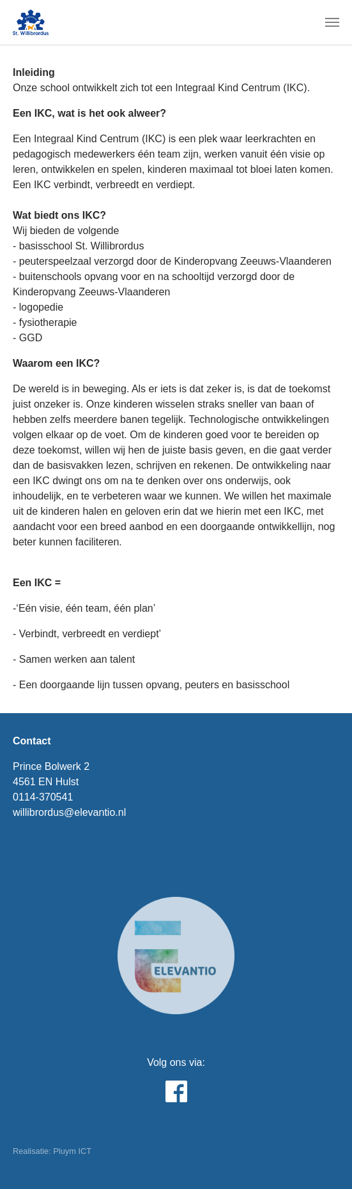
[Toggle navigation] (332, 22)
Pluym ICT (72, 1151)
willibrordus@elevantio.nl (69, 812)
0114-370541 (43, 797)
